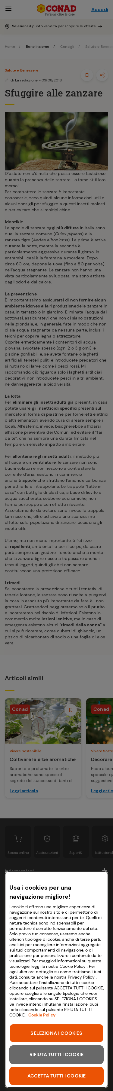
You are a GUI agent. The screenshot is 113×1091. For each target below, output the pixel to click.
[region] (56, 979)
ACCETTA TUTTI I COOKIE (56, 1076)
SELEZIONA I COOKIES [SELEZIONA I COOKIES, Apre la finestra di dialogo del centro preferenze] (56, 1033)
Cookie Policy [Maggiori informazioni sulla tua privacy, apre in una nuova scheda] (41, 1015)
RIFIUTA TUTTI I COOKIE (57, 1054)
